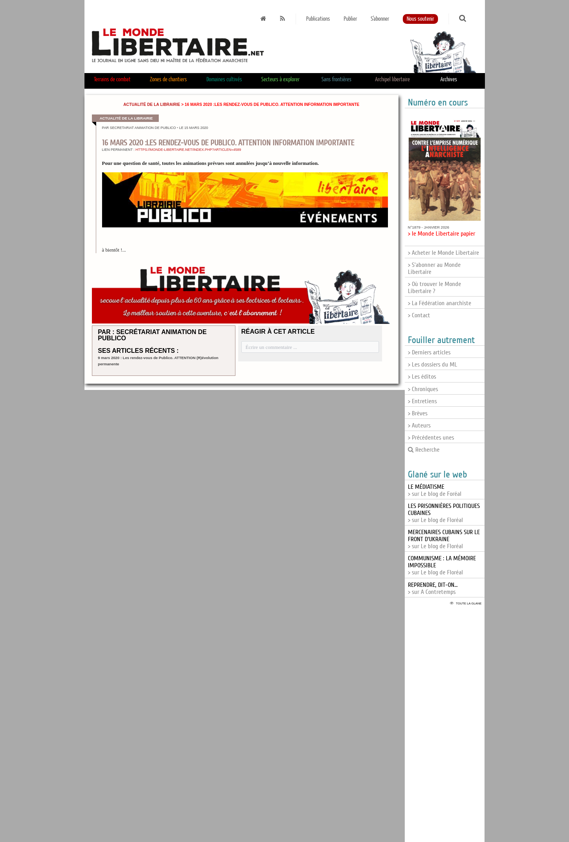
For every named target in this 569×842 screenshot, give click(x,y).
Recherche (424, 449)
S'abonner (380, 19)
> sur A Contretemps (433, 588)
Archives (448, 79)
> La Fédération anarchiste (439, 303)
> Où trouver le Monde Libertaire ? (434, 288)
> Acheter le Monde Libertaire (443, 252)
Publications (318, 19)
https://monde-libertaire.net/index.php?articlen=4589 (188, 150)
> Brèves (417, 413)
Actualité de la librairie (151, 104)
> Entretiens (422, 401)
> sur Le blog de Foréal (434, 490)
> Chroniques (423, 389)
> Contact (419, 315)
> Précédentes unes (431, 437)
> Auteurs (419, 425)
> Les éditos (422, 376)
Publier (350, 19)
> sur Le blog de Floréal (444, 539)
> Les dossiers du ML (432, 364)
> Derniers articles (429, 352)
